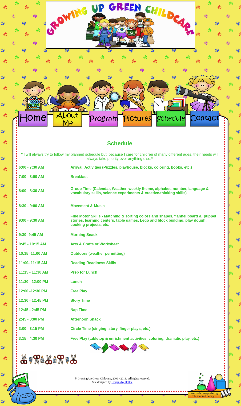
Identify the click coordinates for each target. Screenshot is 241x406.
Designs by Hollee (122, 382)
